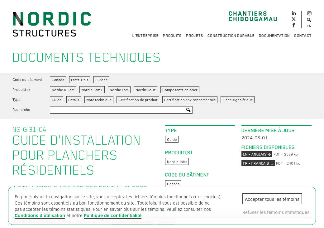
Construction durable (231, 35)
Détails (73, 99)
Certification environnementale (190, 99)
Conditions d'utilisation (40, 215)
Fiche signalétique (237, 99)
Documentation (274, 35)
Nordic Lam (119, 89)
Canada (58, 79)
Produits (172, 35)
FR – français (258, 163)
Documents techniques (86, 57)
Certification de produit (137, 99)
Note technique (99, 99)
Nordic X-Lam (63, 89)
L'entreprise (145, 35)
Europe (101, 79)
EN (309, 26)
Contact (303, 35)
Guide (56, 99)
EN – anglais (257, 154)
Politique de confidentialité (112, 215)
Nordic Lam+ (92, 89)
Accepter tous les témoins (272, 199)
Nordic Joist (145, 89)
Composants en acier (180, 89)
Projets (194, 35)
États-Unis (79, 79)
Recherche (21, 109)
